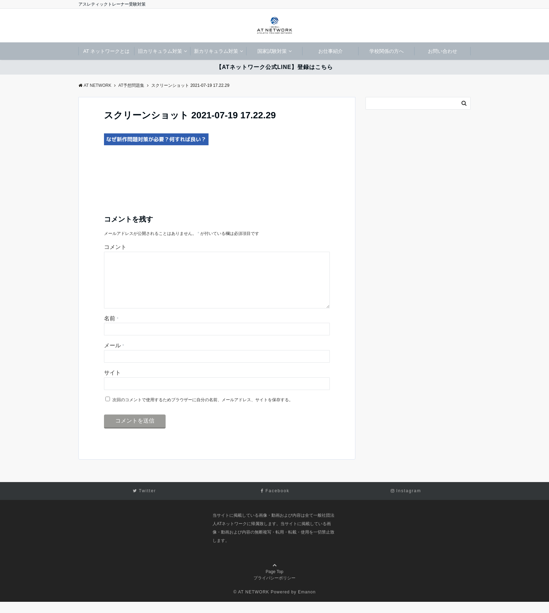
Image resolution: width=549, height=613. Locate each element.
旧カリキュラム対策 (160, 51)
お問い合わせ (442, 51)
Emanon (307, 603)
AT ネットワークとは (106, 51)
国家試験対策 (272, 51)
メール (114, 357)
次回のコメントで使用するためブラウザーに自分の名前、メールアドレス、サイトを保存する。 (202, 411)
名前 (111, 330)
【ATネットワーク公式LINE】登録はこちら (274, 67)
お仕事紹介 (330, 51)
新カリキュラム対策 (216, 51)
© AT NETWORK (251, 603)
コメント (115, 247)
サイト (112, 384)
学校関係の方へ (386, 51)
